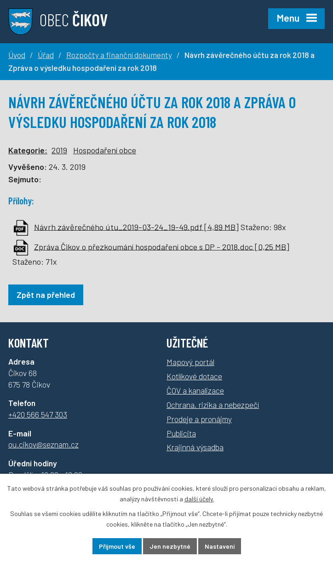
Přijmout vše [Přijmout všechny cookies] (117, 546)
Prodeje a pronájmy (199, 419)
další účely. (199, 499)
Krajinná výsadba (195, 447)
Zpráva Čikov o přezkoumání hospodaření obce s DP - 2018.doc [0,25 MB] (161, 246)
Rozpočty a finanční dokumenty (119, 54)
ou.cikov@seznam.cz (43, 444)
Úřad (46, 54)
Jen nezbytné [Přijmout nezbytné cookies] (169, 546)
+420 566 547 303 (37, 414)
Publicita (181, 433)
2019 (59, 150)
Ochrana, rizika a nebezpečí (212, 405)
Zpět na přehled (46, 295)
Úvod (16, 54)
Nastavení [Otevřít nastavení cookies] (220, 546)
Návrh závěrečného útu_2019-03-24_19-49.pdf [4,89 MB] (136, 226)
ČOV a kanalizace (195, 390)
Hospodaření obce (104, 150)
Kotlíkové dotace (194, 376)
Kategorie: (27, 150)
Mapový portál (190, 362)
